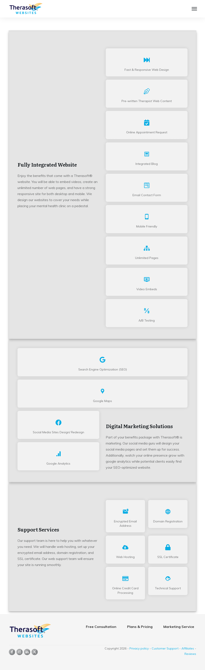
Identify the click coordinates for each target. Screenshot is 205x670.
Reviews (190, 654)
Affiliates (187, 648)
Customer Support (165, 648)
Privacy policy (139, 648)
